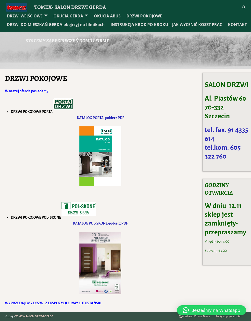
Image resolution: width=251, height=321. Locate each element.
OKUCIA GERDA (68, 16)
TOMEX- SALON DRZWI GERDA (70, 7)
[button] (211, 310)
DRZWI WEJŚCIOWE (25, 16)
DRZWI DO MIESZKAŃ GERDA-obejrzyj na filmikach (56, 24)
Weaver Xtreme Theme (197, 316)
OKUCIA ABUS (107, 16)
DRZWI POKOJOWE (144, 16)
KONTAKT (237, 24)
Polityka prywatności (228, 316)
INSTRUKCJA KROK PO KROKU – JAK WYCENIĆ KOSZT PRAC (166, 24)
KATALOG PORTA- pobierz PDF (100, 118)
